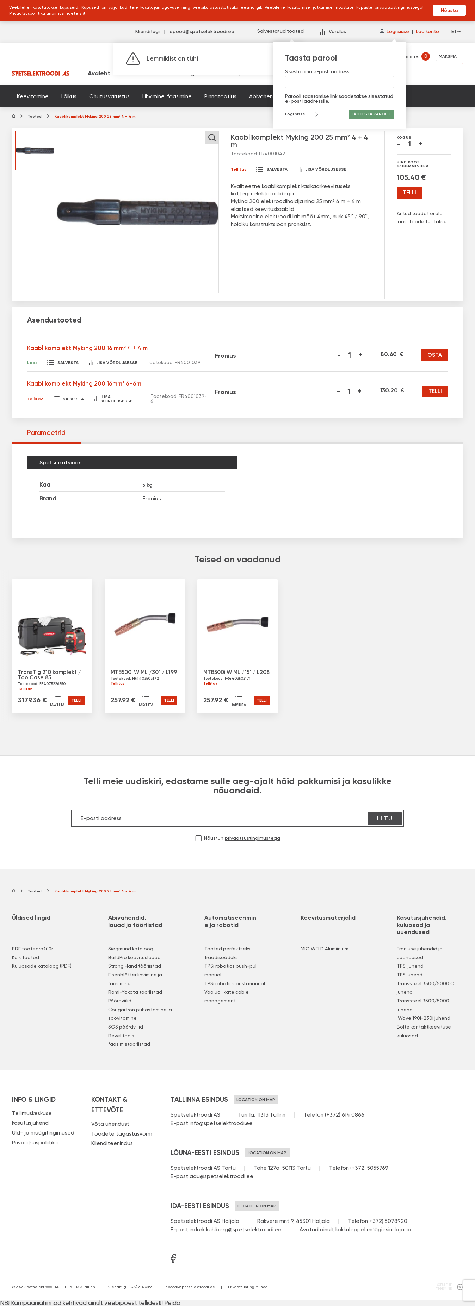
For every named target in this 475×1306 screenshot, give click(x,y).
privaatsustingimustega (252, 838)
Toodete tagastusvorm (121, 1134)
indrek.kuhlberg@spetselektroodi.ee (236, 1229)
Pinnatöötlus (220, 96)
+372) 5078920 (388, 1221)
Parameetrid (46, 433)
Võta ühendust (110, 1124)
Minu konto (159, 73)
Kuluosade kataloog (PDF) (42, 966)
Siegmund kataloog (130, 948)
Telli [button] (76, 700)
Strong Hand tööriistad (134, 966)
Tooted (127, 73)
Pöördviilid (119, 1001)
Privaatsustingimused (248, 1287)
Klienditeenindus (112, 1143)
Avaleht (99, 73)
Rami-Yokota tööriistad (135, 992)
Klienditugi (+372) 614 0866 (129, 1287)
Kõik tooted (25, 957)
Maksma (448, 56)
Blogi (188, 73)
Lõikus (68, 96)
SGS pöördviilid (125, 1027)
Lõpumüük (246, 73)
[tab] (46, 433)
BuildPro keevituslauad (134, 957)
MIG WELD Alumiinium (324, 948)
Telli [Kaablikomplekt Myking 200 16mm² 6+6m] (435, 391)
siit (82, 13)
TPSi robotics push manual (234, 983)
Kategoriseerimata (351, 96)
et (455, 32)
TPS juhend (409, 974)
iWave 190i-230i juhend (423, 1018)
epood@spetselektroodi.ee (201, 31)
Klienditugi (147, 31)
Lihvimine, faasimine (167, 96)
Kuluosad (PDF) (288, 73)
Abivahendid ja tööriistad (281, 96)
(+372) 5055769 (369, 1168)
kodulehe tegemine (443, 1287)
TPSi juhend (410, 966)
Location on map (255, 1099)
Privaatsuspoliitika (35, 1142)
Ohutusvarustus (109, 96)
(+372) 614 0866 (344, 1115)
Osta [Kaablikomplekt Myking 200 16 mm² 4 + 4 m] (434, 355)
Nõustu (449, 10)
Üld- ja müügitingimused (43, 1133)
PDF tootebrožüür (32, 948)
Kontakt (213, 73)
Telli (409, 192)
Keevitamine (33, 96)
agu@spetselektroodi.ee (221, 1176)
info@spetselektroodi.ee (221, 1123)
